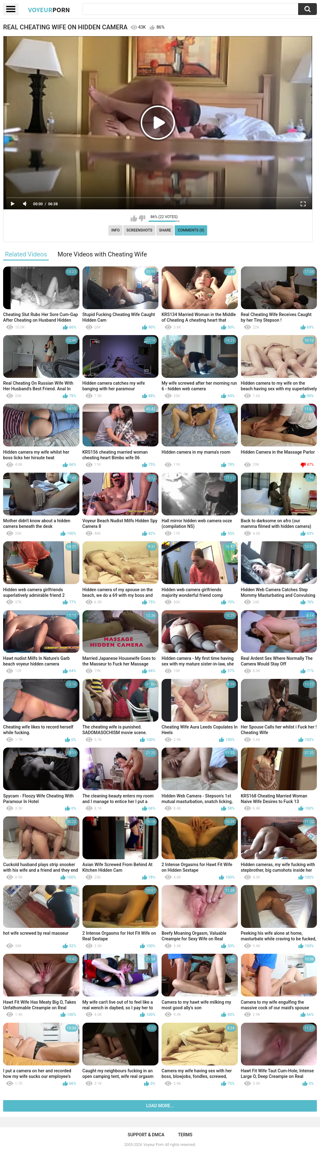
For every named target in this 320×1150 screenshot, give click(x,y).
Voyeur (49, 9)
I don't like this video (142, 218)
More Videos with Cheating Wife (102, 254)
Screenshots (139, 230)
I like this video (134, 218)
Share (165, 230)
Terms (185, 1134)
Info (115, 230)
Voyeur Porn (153, 1145)
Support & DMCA (146, 1134)
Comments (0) (191, 230)
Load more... (160, 1105)
